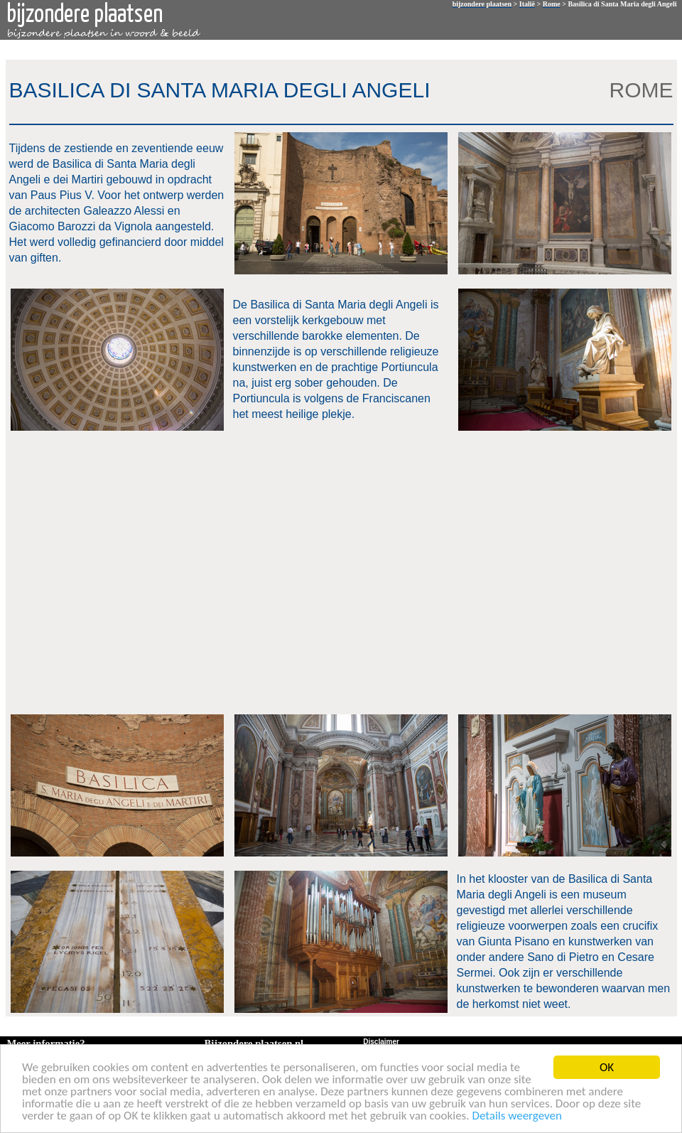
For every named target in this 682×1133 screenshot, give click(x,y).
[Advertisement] (133, 571)
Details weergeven (517, 1116)
